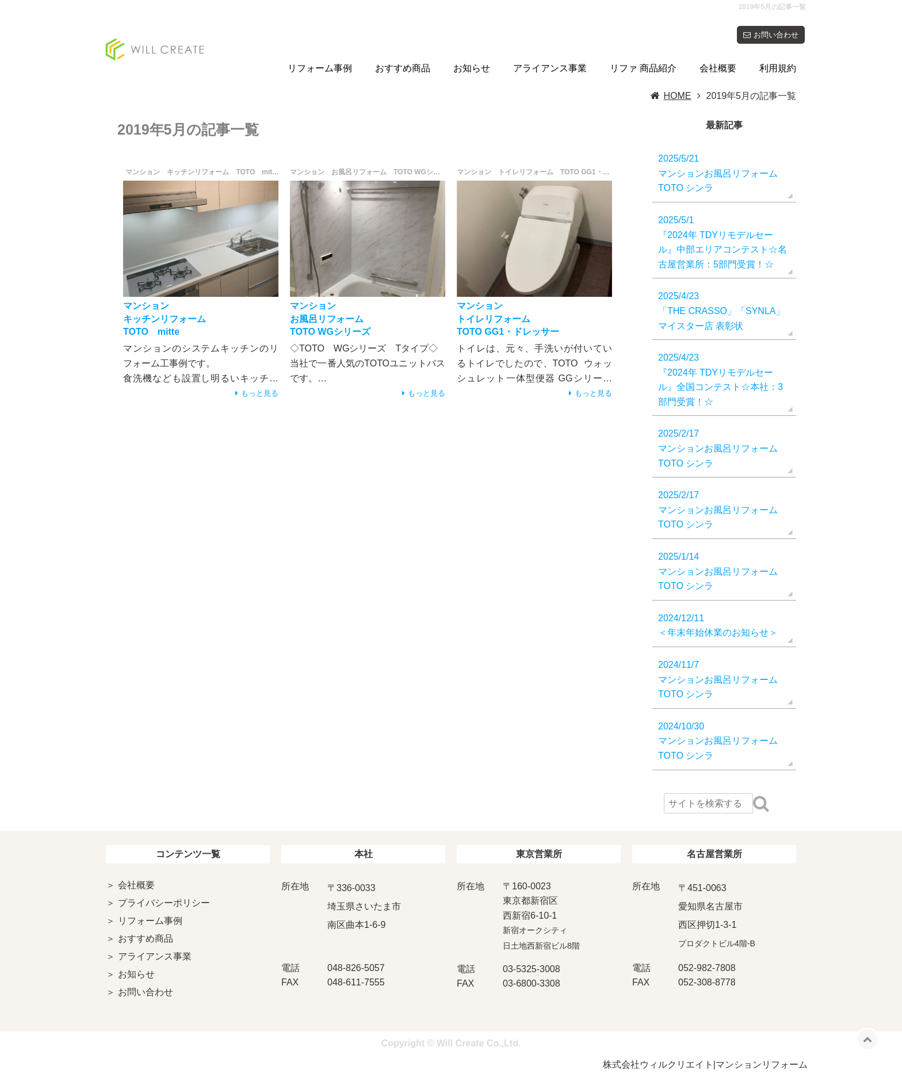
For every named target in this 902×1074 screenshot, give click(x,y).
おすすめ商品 (402, 68)
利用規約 (777, 68)
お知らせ (471, 68)
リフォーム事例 (320, 68)
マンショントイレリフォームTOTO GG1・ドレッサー (508, 319)
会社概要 (718, 68)
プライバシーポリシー (164, 903)
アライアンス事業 (550, 68)
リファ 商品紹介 (643, 68)
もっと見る (259, 393)
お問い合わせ (776, 34)
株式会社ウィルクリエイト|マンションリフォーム (705, 1064)
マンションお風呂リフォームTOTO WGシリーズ (330, 319)
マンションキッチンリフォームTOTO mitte (164, 319)
